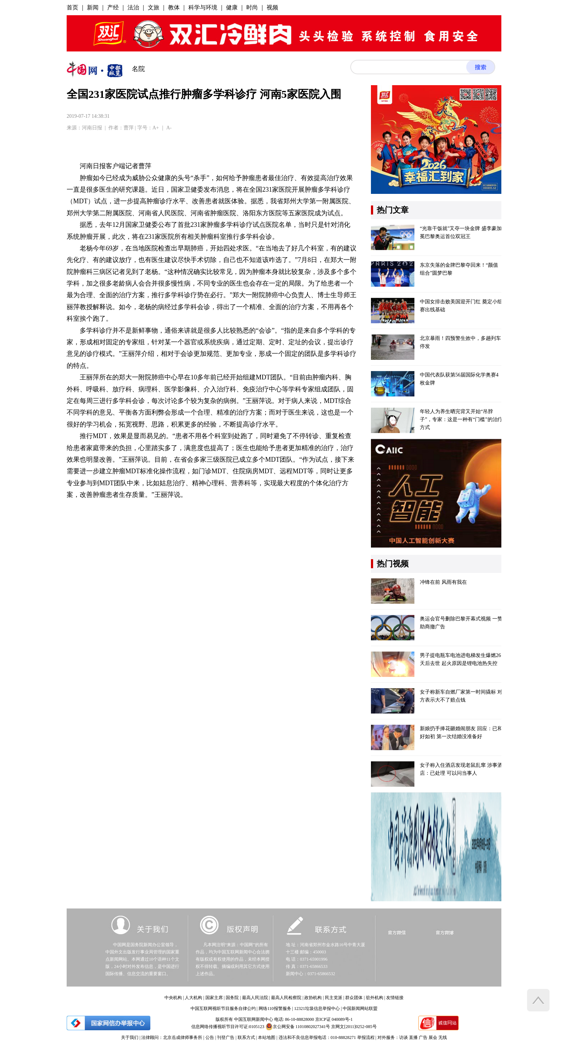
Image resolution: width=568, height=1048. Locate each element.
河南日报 (92, 127)
